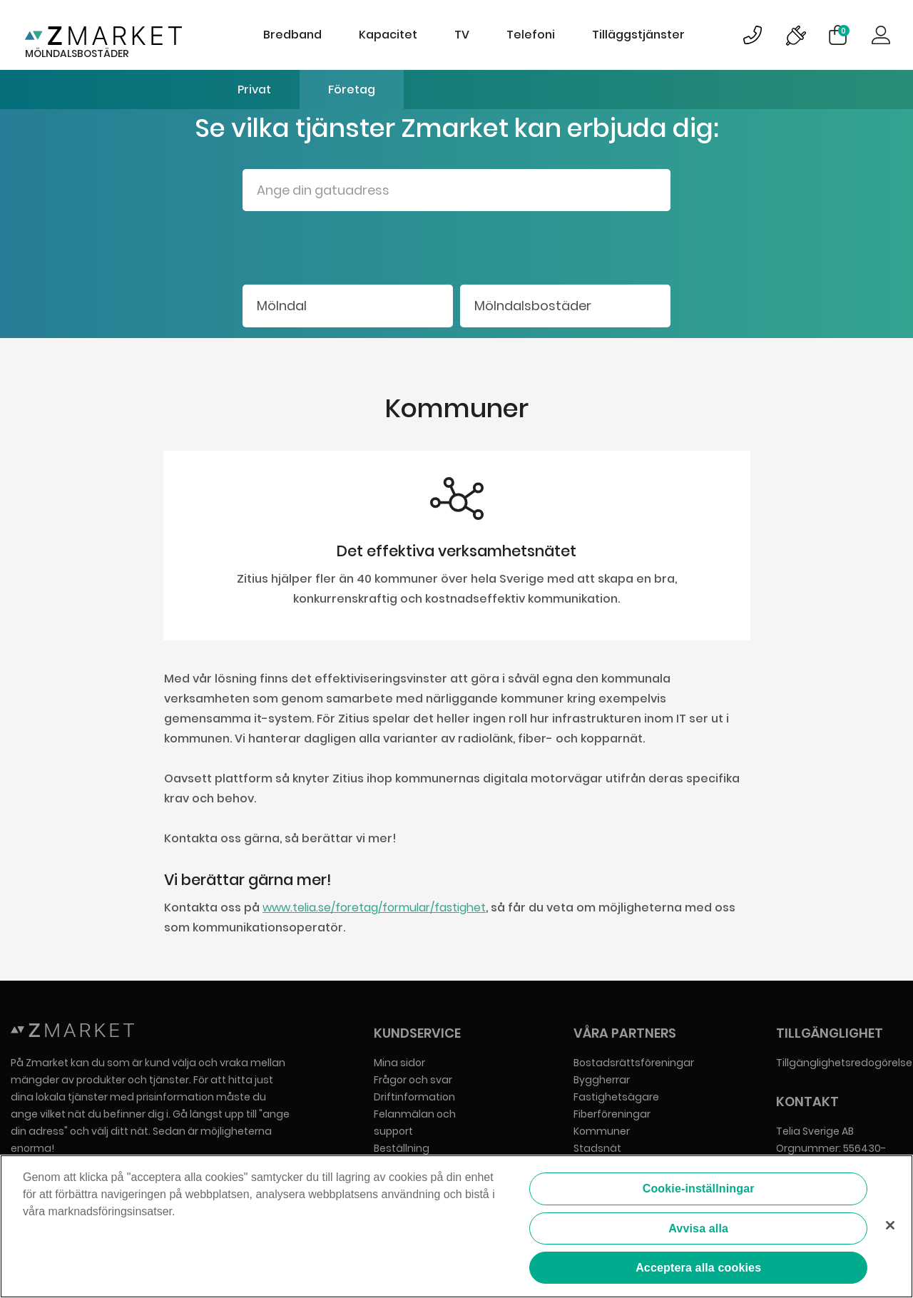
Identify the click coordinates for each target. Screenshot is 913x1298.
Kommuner (601, 1131)
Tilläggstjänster (638, 34)
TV (461, 34)
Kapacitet (388, 34)
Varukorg (844, 30)
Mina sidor (399, 1063)
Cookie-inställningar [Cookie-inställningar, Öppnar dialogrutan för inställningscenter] (699, 1188)
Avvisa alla (698, 1228)
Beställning (401, 1148)
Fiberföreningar (612, 1114)
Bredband (292, 34)
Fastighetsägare (616, 1097)
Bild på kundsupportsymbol (752, 35)
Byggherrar (601, 1080)
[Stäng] (890, 1225)
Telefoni (530, 34)
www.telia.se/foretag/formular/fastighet (374, 907)
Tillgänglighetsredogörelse (844, 1063)
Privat (254, 89)
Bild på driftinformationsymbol (795, 35)
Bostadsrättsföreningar (633, 1063)
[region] (456, 1226)
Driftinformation (414, 1097)
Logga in (881, 35)
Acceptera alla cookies (698, 1268)
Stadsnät (597, 1148)
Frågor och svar (413, 1080)
